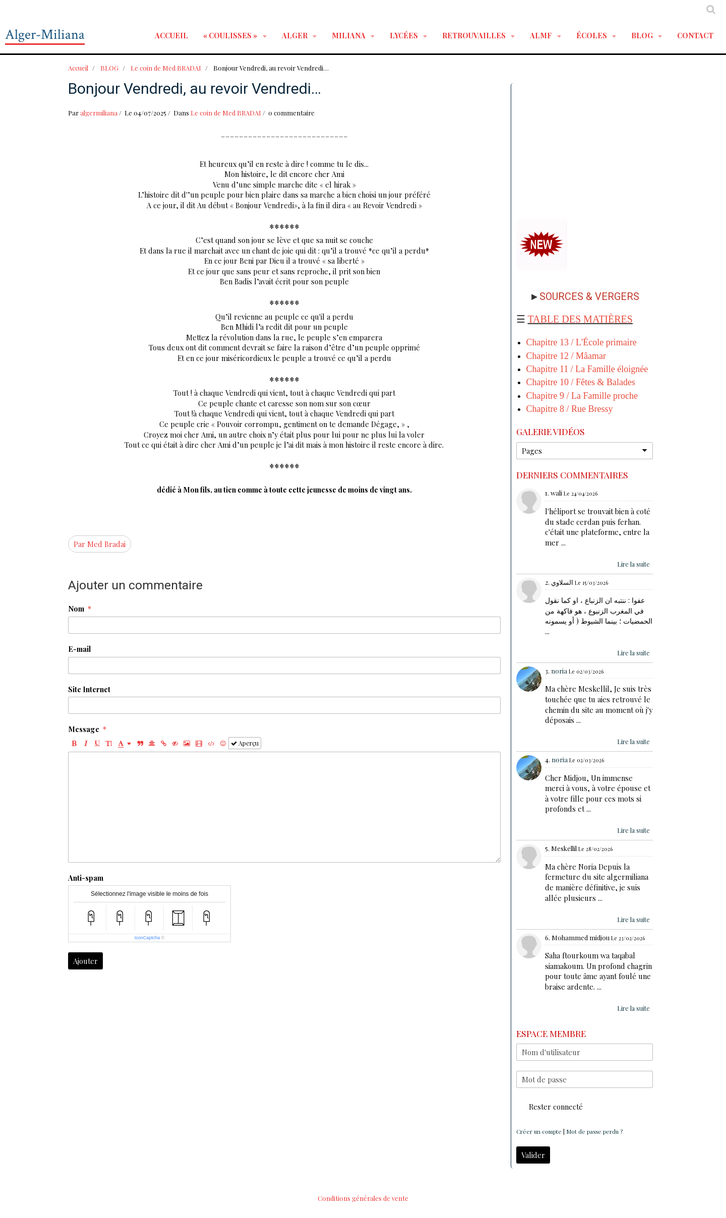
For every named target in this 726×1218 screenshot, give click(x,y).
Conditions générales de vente (363, 1198)
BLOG (642, 35)
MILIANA (349, 35)
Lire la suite (633, 564)
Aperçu (245, 743)
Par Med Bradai (100, 544)
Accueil (171, 35)
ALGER (295, 35)
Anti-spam (85, 878)
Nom (76, 608)
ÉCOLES (592, 35)
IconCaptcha (147, 937)
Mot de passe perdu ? (594, 1131)
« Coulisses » (231, 35)
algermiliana (98, 112)
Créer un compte (539, 1131)
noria (559, 670)
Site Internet (89, 689)
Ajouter (85, 961)
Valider (533, 1155)
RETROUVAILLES (474, 35)
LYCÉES (404, 35)
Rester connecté (549, 1107)
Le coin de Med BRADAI (166, 68)
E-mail (79, 649)
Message (83, 729)
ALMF (541, 35)
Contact (695, 35)
